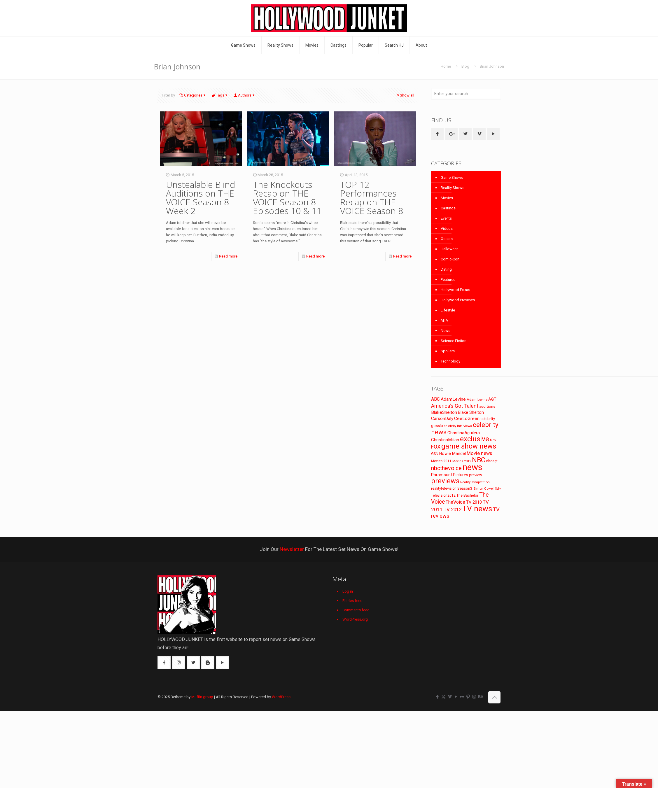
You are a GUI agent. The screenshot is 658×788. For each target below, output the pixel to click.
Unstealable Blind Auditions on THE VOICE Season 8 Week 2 (200, 197)
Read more (228, 256)
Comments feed (356, 610)
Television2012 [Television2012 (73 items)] (443, 495)
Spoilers (448, 351)
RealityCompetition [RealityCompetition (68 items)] (475, 482)
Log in (347, 591)
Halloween (450, 249)
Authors (244, 95)
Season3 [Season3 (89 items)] (465, 488)
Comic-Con (450, 259)
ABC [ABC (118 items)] (435, 399)
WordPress (281, 697)
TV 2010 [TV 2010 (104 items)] (474, 502)
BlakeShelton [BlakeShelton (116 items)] (444, 412)
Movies (447, 198)
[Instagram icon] (474, 696)
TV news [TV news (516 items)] (477, 508)
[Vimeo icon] (449, 696)
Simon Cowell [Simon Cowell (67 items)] (483, 488)
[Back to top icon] (494, 697)
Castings (448, 208)
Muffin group (202, 697)
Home (446, 66)
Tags (219, 95)
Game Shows (452, 177)
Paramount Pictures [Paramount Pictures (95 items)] (449, 474)
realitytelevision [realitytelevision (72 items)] (443, 488)
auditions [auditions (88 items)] (487, 406)
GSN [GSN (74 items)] (434, 454)
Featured (448, 279)
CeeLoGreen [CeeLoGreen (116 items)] (467, 418)
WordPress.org (355, 619)
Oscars (447, 239)
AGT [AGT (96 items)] (492, 399)
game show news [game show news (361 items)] (468, 446)
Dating (446, 269)
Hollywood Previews (458, 300)
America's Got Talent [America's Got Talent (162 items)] (454, 406)
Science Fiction (453, 341)
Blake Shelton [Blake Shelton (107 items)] (471, 412)
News (445, 330)
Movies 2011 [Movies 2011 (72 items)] (441, 461)
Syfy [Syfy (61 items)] (498, 489)
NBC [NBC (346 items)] (478, 460)
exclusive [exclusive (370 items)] (474, 439)
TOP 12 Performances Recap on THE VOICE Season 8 (371, 197)
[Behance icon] (480, 696)
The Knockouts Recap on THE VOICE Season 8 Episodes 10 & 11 (287, 197)
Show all (405, 95)
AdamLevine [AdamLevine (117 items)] (453, 399)
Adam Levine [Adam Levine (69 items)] (477, 399)
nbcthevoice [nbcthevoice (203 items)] (446, 468)
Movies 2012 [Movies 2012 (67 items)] (461, 461)
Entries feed (352, 600)
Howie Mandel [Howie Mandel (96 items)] (452, 453)
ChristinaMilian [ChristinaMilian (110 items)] (445, 439)
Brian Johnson (492, 66)
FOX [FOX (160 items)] (435, 447)
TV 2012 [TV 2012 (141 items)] (452, 509)
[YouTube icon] (456, 696)
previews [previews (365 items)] (445, 481)
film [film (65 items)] (493, 440)
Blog (465, 66)
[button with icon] (437, 134)
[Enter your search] (466, 93)
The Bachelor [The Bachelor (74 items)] (467, 495)
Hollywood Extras (455, 290)
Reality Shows (452, 187)
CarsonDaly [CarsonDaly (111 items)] (442, 418)
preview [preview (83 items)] (475, 475)
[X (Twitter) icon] (443, 696)
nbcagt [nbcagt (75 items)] (492, 461)
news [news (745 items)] (472, 467)
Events (446, 218)
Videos (447, 228)
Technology (450, 361)
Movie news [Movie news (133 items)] (479, 453)
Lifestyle (448, 310)
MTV (444, 320)
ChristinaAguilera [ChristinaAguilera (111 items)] (463, 432)
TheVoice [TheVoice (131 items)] (455, 502)
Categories (192, 95)
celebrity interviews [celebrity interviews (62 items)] (458, 426)
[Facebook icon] (437, 696)
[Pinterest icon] (468, 696)
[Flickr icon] (462, 696)
